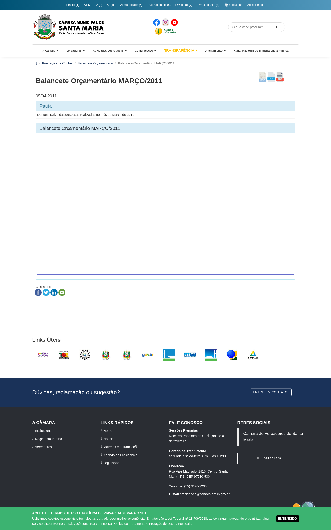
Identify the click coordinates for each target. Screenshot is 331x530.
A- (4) (110, 5)
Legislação (111, 463)
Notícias (109, 439)
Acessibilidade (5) (130, 5)
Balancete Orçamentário (95, 63)
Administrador (256, 5)
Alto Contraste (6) (159, 5)
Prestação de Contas (57, 63)
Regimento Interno (48, 439)
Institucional (43, 431)
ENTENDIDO (287, 518)
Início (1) (72, 5)
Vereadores (43, 447)
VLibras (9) (233, 5)
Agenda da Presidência (120, 455)
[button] (50, 51)
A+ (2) (88, 5)
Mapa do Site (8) (208, 5)
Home (108, 431)
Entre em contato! (271, 392)
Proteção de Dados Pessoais (170, 524)
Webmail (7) (183, 5)
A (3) (99, 5)
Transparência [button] (181, 50)
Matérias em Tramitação (121, 447)
